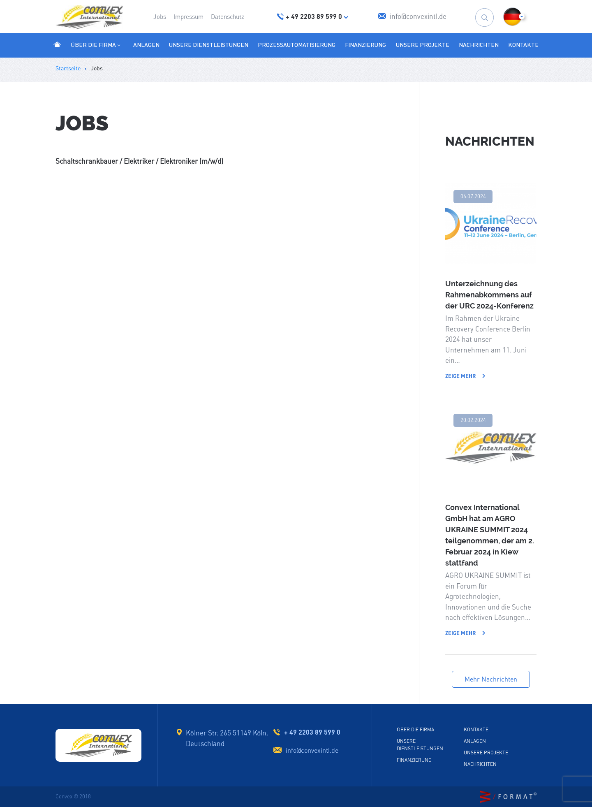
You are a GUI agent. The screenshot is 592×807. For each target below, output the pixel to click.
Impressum (188, 16)
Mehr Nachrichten (491, 679)
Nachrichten (479, 45)
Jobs (159, 16)
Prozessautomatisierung (296, 45)
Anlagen (146, 45)
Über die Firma (96, 45)
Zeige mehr (465, 376)
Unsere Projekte (422, 45)
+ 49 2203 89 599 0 (312, 732)
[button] (512, 16)
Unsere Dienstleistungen (208, 45)
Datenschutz (227, 16)
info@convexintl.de (312, 750)
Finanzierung (365, 45)
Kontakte (523, 45)
